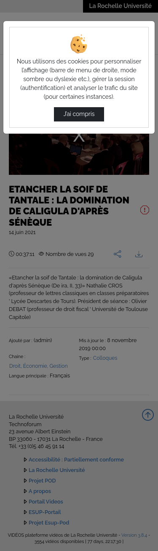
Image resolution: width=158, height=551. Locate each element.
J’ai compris (78, 114)
